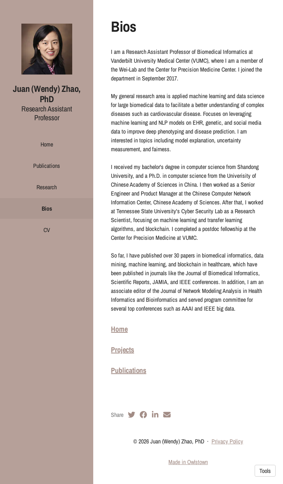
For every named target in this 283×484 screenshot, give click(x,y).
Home (47, 144)
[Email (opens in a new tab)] (167, 414)
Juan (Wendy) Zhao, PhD (46, 94)
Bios (47, 208)
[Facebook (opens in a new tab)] (143, 414)
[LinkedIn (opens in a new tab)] (155, 414)
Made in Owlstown (188, 462)
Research (46, 187)
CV (46, 230)
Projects (122, 350)
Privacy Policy (227, 441)
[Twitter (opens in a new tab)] (131, 414)
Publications (46, 166)
